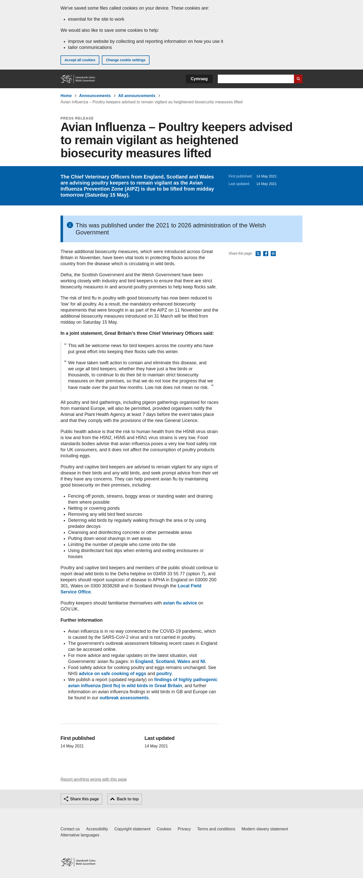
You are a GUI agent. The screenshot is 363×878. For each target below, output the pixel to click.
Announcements (95, 96)
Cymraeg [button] (199, 79)
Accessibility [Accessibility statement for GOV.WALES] (97, 829)
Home (66, 96)
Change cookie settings (125, 60)
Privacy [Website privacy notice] (184, 829)
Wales (183, 661)
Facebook (265, 254)
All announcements (137, 96)
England (144, 661)
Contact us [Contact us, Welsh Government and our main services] (70, 829)
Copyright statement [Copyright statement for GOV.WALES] (132, 829)
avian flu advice (180, 602)
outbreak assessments (124, 697)
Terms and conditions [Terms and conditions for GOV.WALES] (216, 829)
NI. (203, 661)
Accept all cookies (80, 60)
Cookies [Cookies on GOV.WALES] (164, 829)
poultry (164, 673)
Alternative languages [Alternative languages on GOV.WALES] (79, 835)
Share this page (84, 799)
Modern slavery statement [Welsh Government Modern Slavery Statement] (264, 829)
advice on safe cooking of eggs (112, 673)
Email (273, 254)
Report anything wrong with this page (93, 779)
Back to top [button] (128, 799)
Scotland (165, 661)
